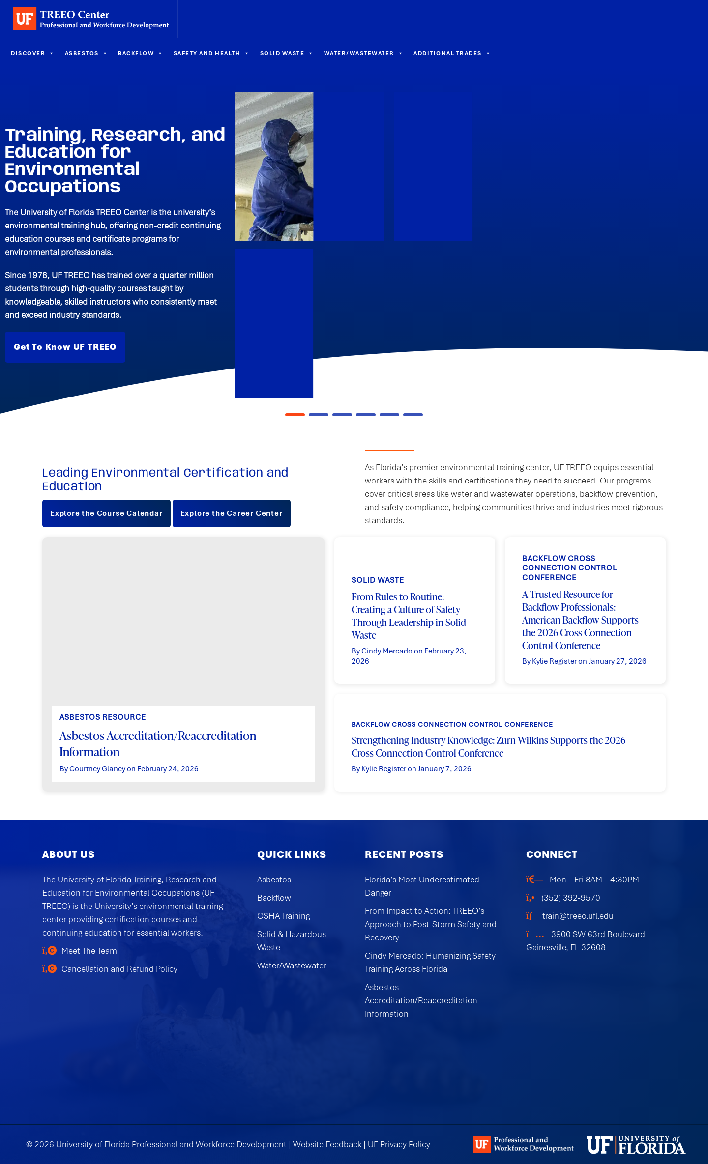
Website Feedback (327, 1144)
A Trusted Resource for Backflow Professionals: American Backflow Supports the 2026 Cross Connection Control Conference (580, 619)
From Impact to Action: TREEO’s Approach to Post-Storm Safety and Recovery (431, 924)
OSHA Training (283, 915)
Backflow (141, 53)
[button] (295, 414)
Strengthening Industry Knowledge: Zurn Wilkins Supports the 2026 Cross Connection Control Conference (488, 746)
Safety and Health (212, 53)
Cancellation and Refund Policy (119, 969)
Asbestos (87, 53)
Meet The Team (89, 950)
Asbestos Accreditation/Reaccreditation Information (157, 743)
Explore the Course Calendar (106, 513)
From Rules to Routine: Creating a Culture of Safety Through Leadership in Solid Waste (409, 615)
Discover (33, 53)
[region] (354, 245)
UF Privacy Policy (399, 1144)
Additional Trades (452, 53)
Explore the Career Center (231, 513)
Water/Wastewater (364, 53)
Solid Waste (287, 53)
